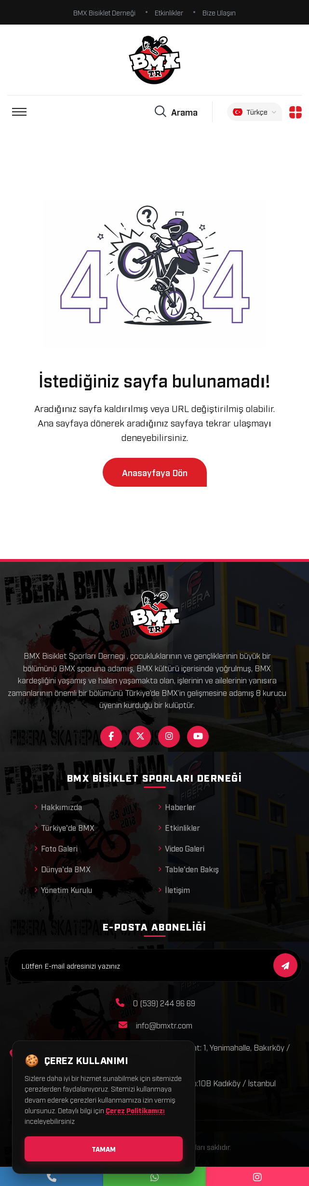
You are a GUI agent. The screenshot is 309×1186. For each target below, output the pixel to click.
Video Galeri (181, 848)
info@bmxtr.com (164, 1025)
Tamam (104, 1149)
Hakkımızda (58, 807)
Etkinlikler (169, 12)
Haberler (177, 807)
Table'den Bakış (188, 869)
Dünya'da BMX (62, 869)
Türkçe (254, 112)
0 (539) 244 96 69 (164, 1003)
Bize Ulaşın (219, 12)
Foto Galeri (56, 848)
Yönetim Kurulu (63, 889)
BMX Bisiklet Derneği (104, 12)
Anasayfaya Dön (155, 472)
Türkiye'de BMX (64, 827)
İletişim (174, 889)
